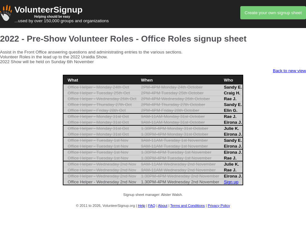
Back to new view (289, 70)
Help (141, 206)
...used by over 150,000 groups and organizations (153, 14)
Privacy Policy (219, 206)
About (162, 206)
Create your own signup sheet (273, 12)
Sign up (231, 181)
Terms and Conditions (187, 206)
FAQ (151, 206)
